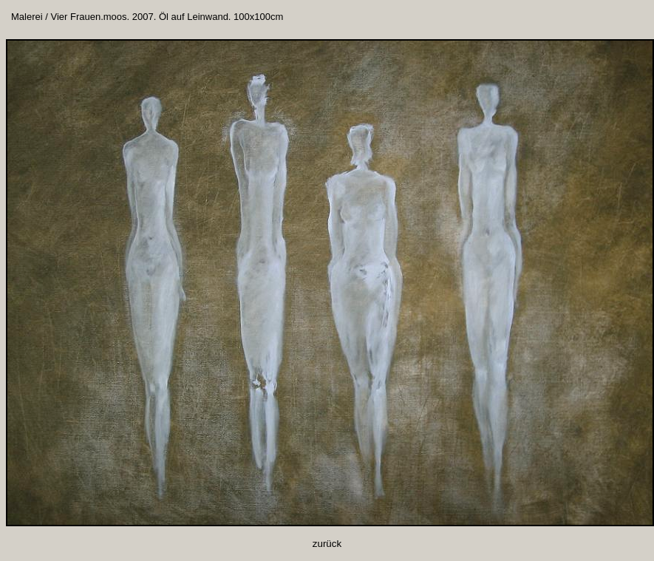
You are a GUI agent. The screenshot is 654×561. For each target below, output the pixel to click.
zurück (327, 543)
